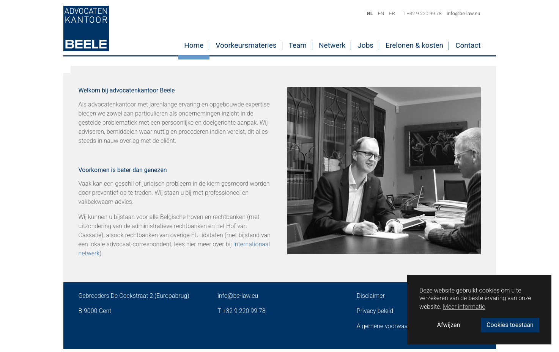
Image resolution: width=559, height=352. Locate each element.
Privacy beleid (375, 314)
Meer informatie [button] (464, 306)
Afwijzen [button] (448, 325)
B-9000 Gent (95, 314)
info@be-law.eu (237, 298)
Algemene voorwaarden (388, 329)
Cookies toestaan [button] (510, 325)
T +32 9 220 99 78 (241, 314)
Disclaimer (371, 298)
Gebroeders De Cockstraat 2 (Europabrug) (134, 298)
